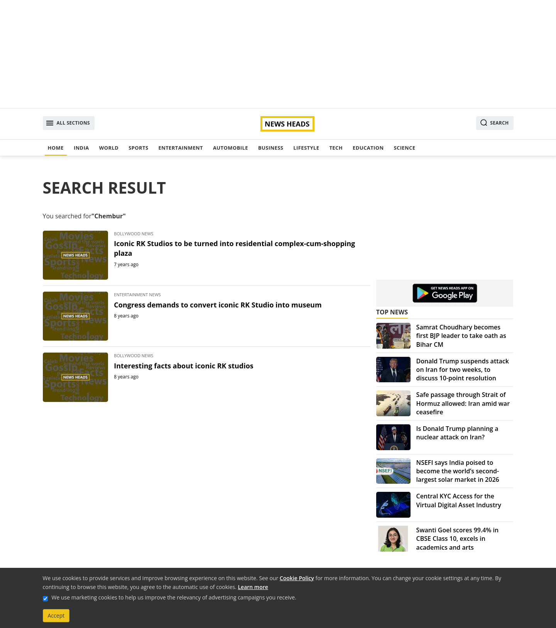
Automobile (230, 147)
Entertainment (181, 147)
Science (404, 147)
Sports (138, 147)
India (81, 147)
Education (368, 147)
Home (56, 147)
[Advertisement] (278, 54)
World (108, 147)
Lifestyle (306, 147)
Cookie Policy (297, 578)
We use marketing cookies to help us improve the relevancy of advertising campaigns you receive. (174, 597)
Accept (56, 615)
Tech (336, 147)
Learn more (253, 587)
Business (270, 147)
